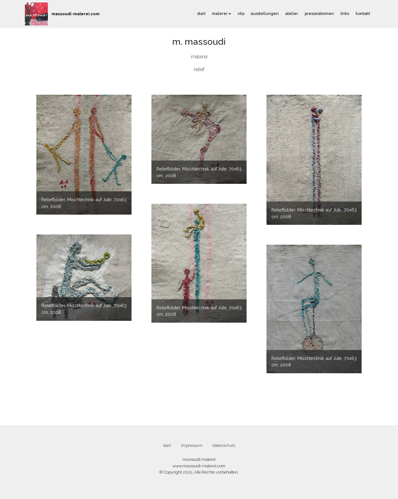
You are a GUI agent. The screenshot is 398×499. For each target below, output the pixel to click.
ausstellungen (265, 13)
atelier (291, 13)
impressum (191, 445)
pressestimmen (319, 13)
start (201, 13)
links (344, 13)
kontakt (363, 13)
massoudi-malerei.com (76, 13)
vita (241, 13)
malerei (219, 13)
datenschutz (223, 445)
